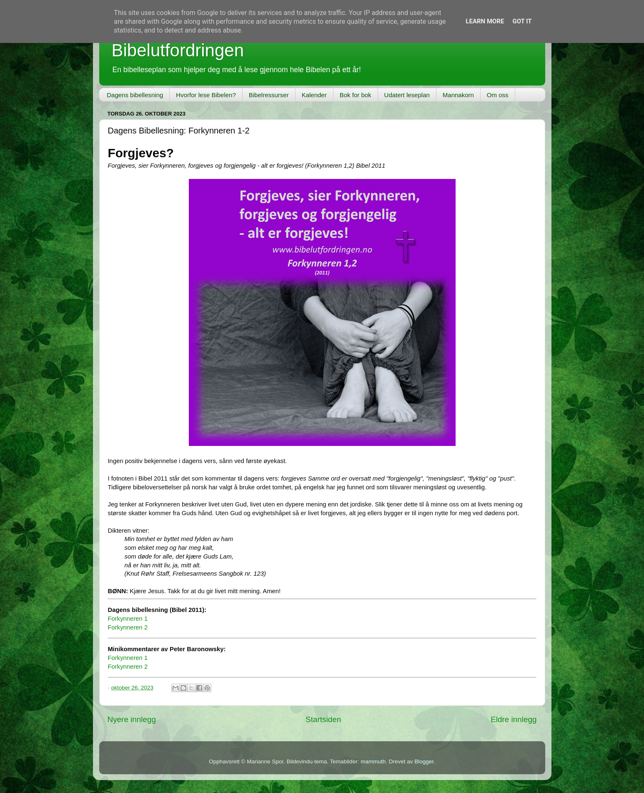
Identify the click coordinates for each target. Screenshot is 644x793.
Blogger (424, 761)
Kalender (314, 94)
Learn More (485, 21)
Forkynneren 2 (128, 627)
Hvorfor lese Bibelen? (206, 94)
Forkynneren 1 (128, 618)
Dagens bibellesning (135, 94)
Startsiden (323, 719)
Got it (521, 21)
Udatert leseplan (407, 94)
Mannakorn (458, 94)
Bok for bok (355, 94)
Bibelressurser (269, 94)
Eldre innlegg (513, 719)
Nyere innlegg (132, 719)
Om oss (498, 94)
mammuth (373, 761)
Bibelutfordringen (178, 50)
